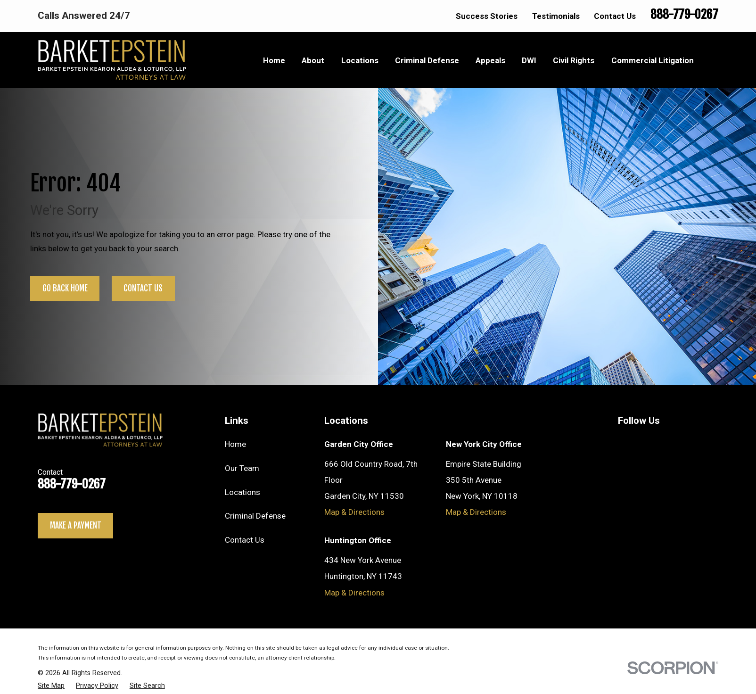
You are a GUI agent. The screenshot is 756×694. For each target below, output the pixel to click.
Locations (242, 492)
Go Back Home (65, 288)
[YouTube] (623, 441)
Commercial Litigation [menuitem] (652, 60)
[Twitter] (647, 441)
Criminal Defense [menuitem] (427, 60)
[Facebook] (693, 441)
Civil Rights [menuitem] (573, 60)
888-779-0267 (684, 14)
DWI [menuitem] (529, 60)
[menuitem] (51, 685)
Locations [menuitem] (359, 60)
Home (235, 444)
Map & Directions (354, 512)
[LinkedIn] (670, 441)
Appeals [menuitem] (490, 60)
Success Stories (487, 16)
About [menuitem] (313, 60)
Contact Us (615, 16)
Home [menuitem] (274, 60)
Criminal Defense (255, 515)
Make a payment (75, 525)
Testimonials (556, 16)
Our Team (242, 468)
